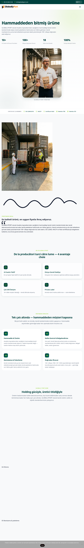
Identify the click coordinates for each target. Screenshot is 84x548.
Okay (42, 545)
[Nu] (82, 544)
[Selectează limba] (78, 2)
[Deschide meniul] (80, 6)
